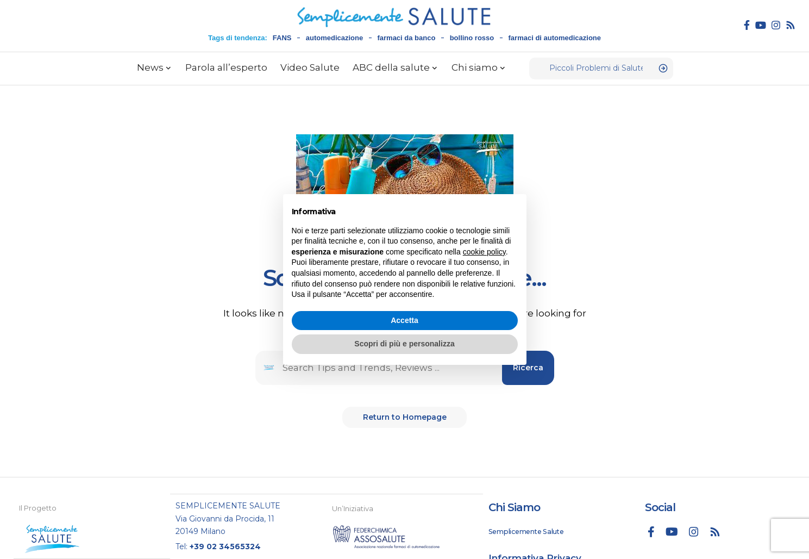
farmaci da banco (406, 38)
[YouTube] (760, 25)
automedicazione (334, 38)
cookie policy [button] (484, 251)
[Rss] (790, 25)
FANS (282, 38)
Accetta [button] (404, 320)
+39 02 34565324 (225, 546)
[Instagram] (776, 25)
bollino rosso (472, 38)
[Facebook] (746, 25)
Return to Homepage (404, 419)
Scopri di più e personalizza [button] (404, 343)
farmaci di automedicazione (555, 38)
